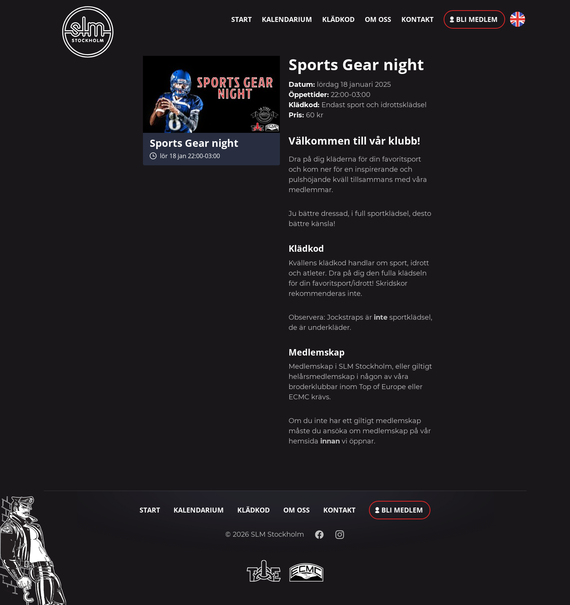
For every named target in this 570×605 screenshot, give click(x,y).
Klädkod (338, 19)
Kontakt (417, 19)
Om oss (378, 19)
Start (241, 19)
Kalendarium (287, 19)
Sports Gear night (194, 143)
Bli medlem (477, 19)
